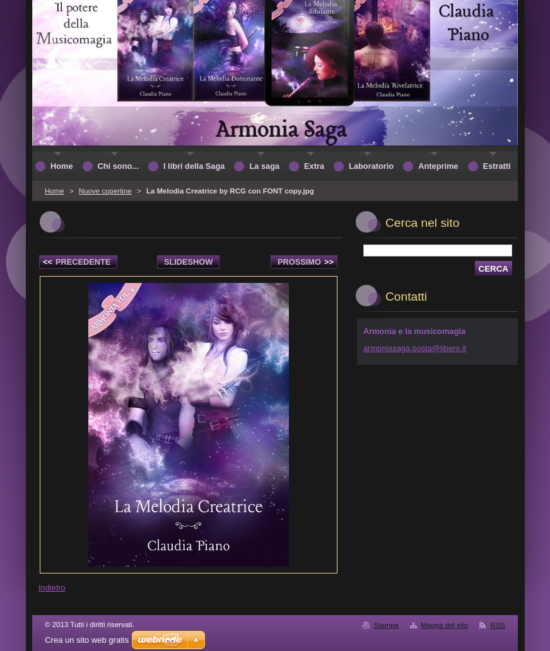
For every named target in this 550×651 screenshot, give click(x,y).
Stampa (386, 625)
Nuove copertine (105, 191)
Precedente (76, 262)
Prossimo (306, 262)
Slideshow (188, 262)
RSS (497, 625)
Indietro (52, 587)
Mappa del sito (444, 625)
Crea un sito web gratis (87, 640)
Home (54, 191)
